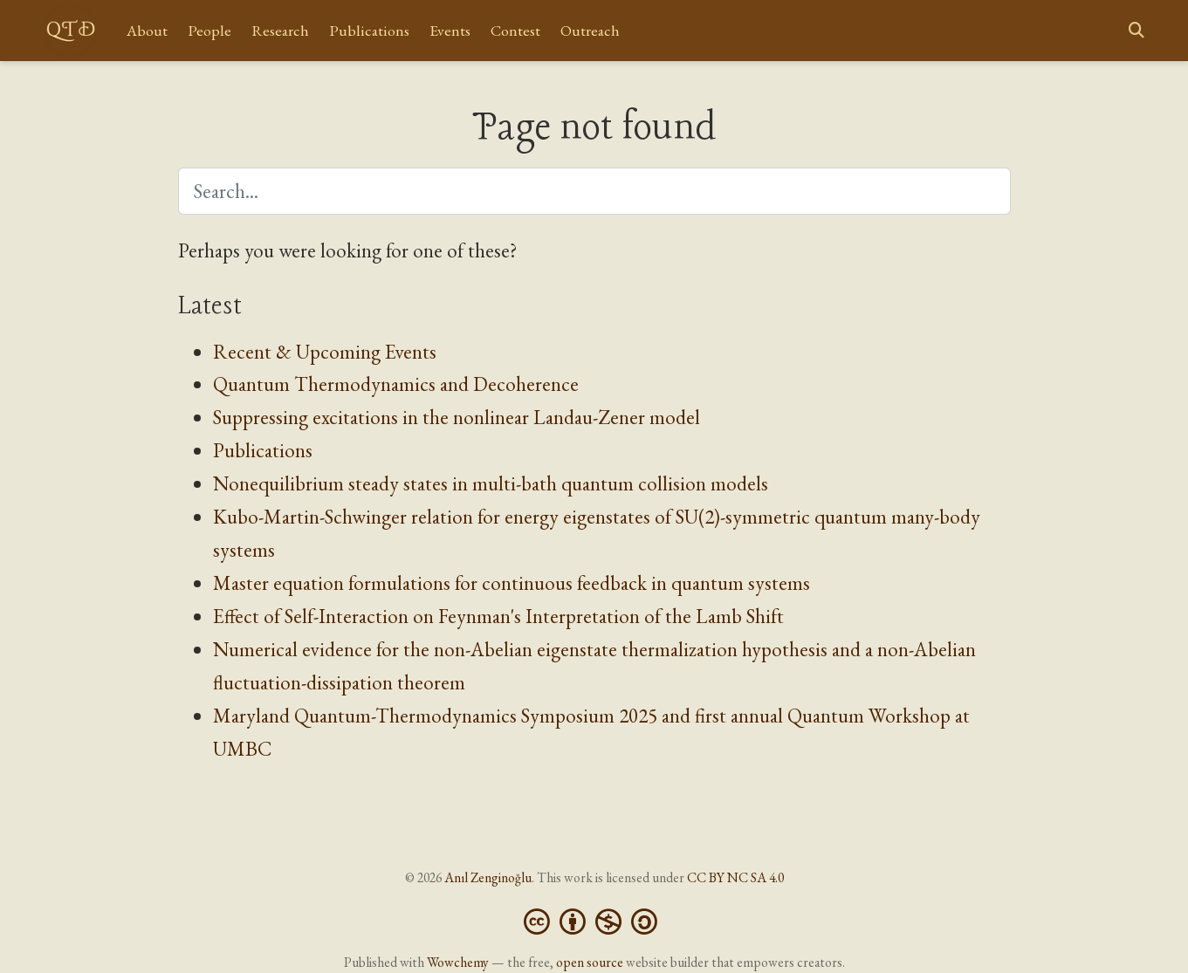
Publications (262, 450)
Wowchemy (458, 962)
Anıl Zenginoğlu (488, 877)
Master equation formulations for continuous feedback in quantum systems (511, 583)
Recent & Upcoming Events (324, 352)
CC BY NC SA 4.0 (735, 877)
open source (589, 962)
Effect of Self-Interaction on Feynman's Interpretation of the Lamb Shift (498, 616)
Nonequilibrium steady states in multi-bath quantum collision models (490, 483)
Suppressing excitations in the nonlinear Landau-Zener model (456, 417)
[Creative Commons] (594, 919)
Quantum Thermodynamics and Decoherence (396, 384)
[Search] (1136, 31)
